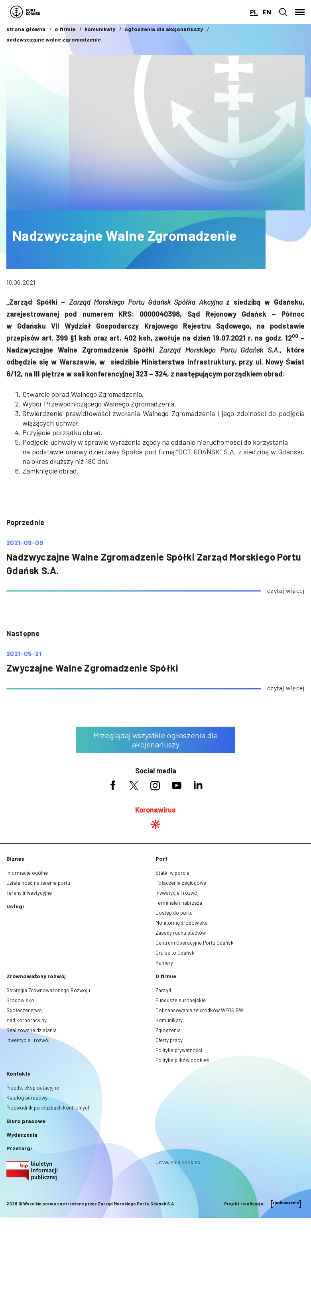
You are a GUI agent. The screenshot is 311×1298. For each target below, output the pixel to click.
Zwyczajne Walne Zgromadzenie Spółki (92, 668)
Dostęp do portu (174, 913)
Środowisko (20, 1000)
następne (22, 633)
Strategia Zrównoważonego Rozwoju (48, 990)
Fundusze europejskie (181, 1000)
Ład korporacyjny (26, 1020)
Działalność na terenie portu (38, 883)
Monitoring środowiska (182, 922)
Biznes (15, 858)
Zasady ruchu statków (181, 932)
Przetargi (19, 1148)
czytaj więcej (286, 590)
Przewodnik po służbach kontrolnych (48, 1107)
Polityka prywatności (179, 1050)
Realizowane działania (31, 1030)
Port (161, 858)
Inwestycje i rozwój (177, 893)
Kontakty (18, 1073)
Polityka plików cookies (182, 1060)
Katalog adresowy (26, 1097)
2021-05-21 (23, 653)
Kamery (164, 962)
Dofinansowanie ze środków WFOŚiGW (199, 1010)
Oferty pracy (169, 1040)
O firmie (166, 976)
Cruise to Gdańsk (175, 952)
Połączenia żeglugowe (181, 883)
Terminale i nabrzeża (179, 903)
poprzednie (25, 522)
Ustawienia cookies (178, 1162)
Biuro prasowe (25, 1121)
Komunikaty (169, 1020)
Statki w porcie (172, 873)
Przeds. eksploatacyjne (32, 1087)
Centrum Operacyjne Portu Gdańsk (195, 942)
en (267, 12)
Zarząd (163, 990)
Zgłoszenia (168, 1030)
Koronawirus (155, 809)
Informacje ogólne (27, 873)
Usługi (15, 906)
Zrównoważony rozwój (36, 976)
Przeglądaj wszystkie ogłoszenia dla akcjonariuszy (155, 739)
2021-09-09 (24, 542)
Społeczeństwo (24, 1010)
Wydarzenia (21, 1134)
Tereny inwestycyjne (29, 893)
